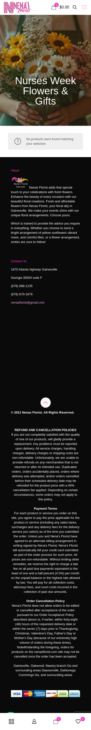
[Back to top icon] (46, 402)
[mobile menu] (84, 7)
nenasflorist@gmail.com (28, 302)
